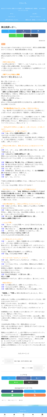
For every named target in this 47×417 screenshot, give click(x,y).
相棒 (3, 44)
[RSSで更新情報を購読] (35, 395)
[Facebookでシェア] (23, 31)
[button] (31, 35)
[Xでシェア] (8, 31)
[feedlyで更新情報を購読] (12, 395)
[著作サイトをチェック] (12, 391)
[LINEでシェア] (16, 35)
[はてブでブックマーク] (38, 31)
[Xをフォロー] (35, 391)
